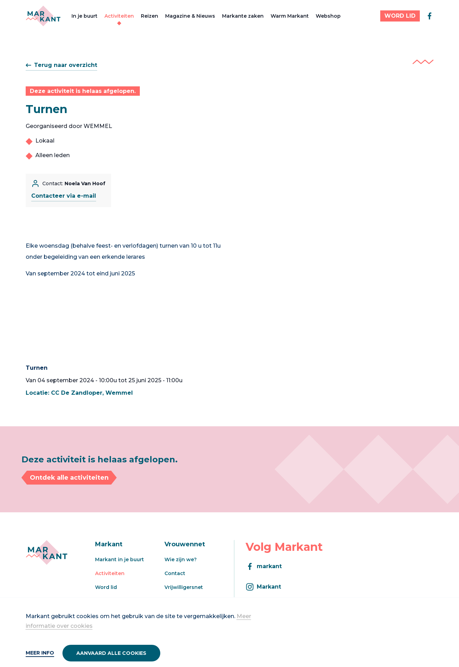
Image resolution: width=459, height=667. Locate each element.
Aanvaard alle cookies (111, 653)
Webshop (328, 16)
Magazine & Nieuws (190, 16)
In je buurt (84, 16)
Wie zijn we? (180, 559)
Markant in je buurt (119, 559)
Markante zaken (243, 16)
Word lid (106, 587)
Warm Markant (290, 16)
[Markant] (43, 16)
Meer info (40, 653)
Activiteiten (119, 16)
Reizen (149, 16)
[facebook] (429, 16)
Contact (174, 573)
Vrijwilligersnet (183, 587)
